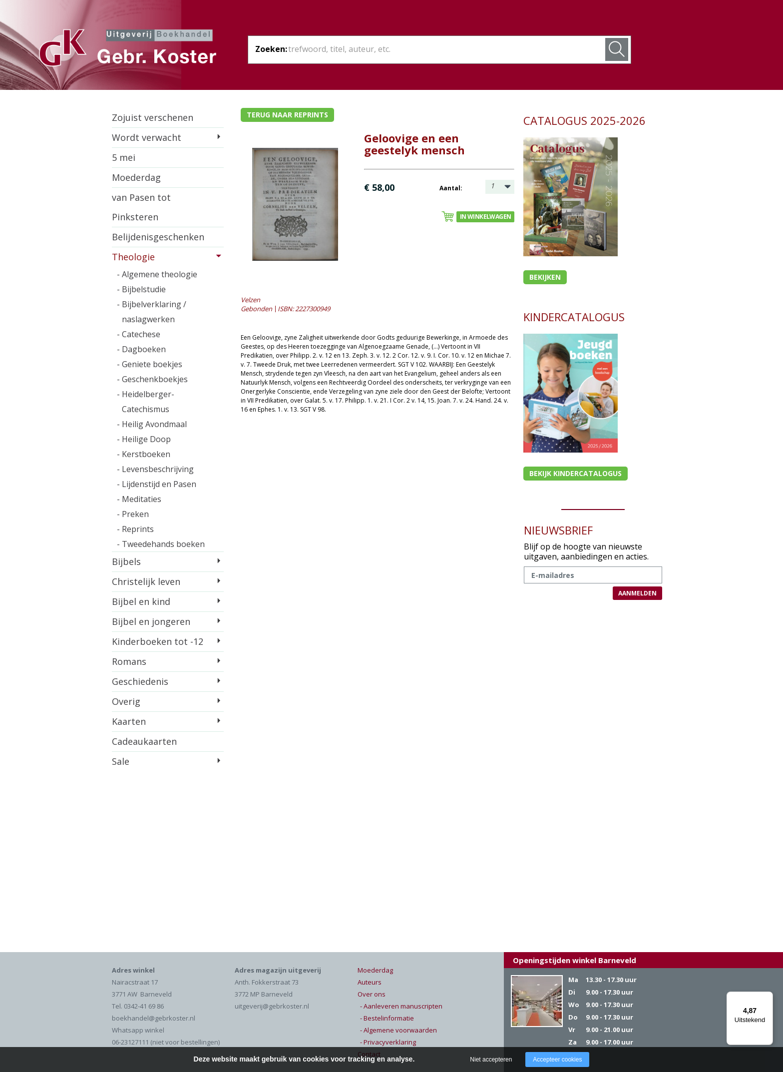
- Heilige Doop (144, 439)
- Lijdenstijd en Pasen (156, 484)
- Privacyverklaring (388, 1042)
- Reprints (135, 529)
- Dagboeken (141, 349)
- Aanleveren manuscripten (401, 1006)
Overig (126, 701)
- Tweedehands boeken (161, 543)
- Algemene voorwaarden (398, 1030)
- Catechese (138, 334)
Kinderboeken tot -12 (157, 641)
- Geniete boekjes (149, 364)
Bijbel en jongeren (151, 621)
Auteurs (370, 982)
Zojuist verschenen (152, 117)
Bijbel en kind (141, 601)
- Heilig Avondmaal (152, 424)
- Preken (133, 514)
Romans (129, 661)
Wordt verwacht (146, 137)
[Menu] (767, 998)
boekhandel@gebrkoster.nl (153, 1018)
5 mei (123, 157)
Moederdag (136, 177)
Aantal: (450, 188)
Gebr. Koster (127, 49)
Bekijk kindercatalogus (575, 473)
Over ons (372, 994)
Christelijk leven (146, 581)
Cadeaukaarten (144, 741)
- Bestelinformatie (387, 1018)
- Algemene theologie (157, 274)
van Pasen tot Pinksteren (141, 207)
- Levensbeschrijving (155, 469)
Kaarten (129, 721)
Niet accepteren (491, 1059)
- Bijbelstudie (141, 289)
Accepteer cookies (557, 1059)
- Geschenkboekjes (152, 379)
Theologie (133, 257)
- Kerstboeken (143, 454)
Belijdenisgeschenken (158, 237)
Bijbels (126, 561)
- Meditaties (139, 499)
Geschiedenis (140, 681)
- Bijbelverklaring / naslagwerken (151, 312)
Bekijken (545, 277)
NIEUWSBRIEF (558, 530)
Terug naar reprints (287, 114)
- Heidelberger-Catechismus (145, 402)
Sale (120, 761)
